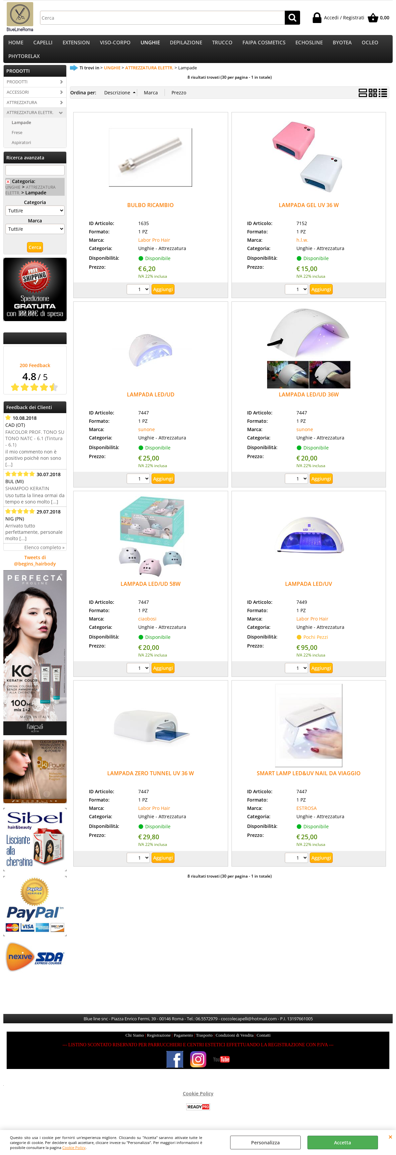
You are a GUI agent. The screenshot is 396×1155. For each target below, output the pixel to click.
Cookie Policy (74, 1147)
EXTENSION (76, 44)
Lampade (21, 131)
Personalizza (265, 1142)
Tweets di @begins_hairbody (35, 568)
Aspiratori (21, 151)
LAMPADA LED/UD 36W (309, 402)
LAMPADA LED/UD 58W (151, 592)
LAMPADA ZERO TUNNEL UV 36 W (150, 781)
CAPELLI (43, 44)
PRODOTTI (17, 90)
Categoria (35, 210)
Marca (35, 228)
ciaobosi (147, 627)
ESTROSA (306, 816)
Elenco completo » (44, 555)
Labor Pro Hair (154, 248)
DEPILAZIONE (186, 44)
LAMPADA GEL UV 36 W (309, 213)
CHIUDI (390, 1136)
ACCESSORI (18, 100)
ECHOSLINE (309, 44)
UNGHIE (150, 44)
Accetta (342, 1142)
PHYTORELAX (24, 62)
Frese (17, 141)
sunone (146, 437)
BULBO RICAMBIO (150, 213)
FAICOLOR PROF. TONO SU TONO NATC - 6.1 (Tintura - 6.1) (34, 446)
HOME (15, 44)
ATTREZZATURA (22, 110)
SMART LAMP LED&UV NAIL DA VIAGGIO (309, 781)
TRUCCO (222, 44)
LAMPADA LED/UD (151, 402)
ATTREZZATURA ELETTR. (30, 121)
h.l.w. (302, 248)
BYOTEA (342, 44)
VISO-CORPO (115, 44)
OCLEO (370, 44)
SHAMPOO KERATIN (27, 496)
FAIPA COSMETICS (263, 44)
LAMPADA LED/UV (308, 592)
